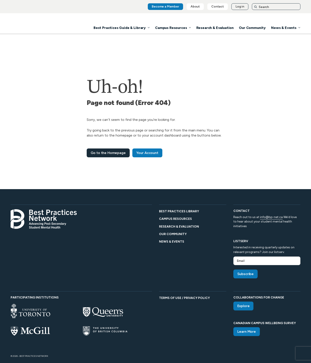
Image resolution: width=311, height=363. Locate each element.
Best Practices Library (179, 211)
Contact (217, 6)
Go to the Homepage (108, 153)
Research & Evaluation (215, 28)
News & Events (283, 28)
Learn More (246, 331)
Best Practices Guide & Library (120, 28)
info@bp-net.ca (271, 217)
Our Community (252, 28)
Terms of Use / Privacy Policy (184, 298)
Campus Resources (171, 28)
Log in (240, 6)
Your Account (147, 153)
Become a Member (165, 6)
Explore (243, 306)
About (195, 6)
